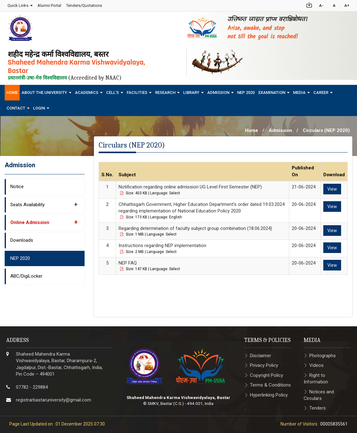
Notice (17, 185)
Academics (86, 90)
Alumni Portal (49, 4)
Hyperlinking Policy (269, 393)
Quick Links (17, 4)
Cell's (112, 90)
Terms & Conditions (270, 383)
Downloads (21, 238)
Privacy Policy (264, 364)
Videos (316, 364)
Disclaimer (260, 354)
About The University (44, 90)
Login (39, 106)
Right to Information (316, 377)
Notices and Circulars (319, 393)
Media (299, 90)
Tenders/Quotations (84, 4)
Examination (271, 90)
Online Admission (44, 220)
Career (320, 90)
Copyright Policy (266, 373)
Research (165, 90)
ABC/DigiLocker (26, 274)
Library (191, 90)
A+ (347, 4)
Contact (16, 106)
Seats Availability (44, 202)
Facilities (137, 90)
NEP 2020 (246, 90)
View (332, 187)
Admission (218, 90)
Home (12, 90)
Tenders (317, 406)
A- (321, 4)
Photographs (322, 354)
